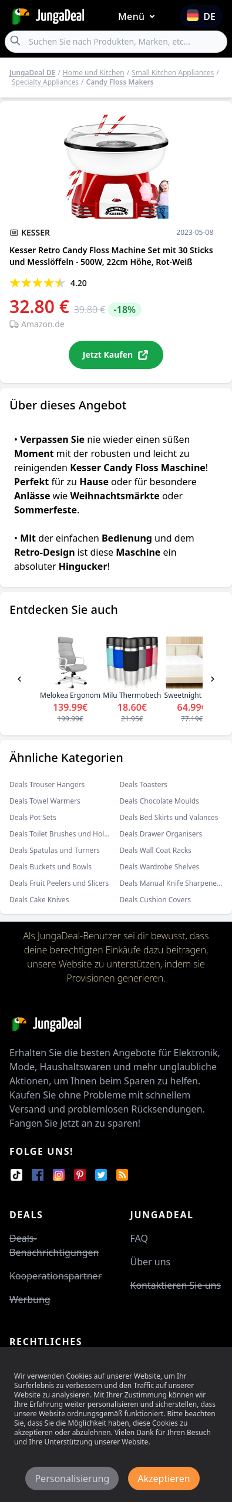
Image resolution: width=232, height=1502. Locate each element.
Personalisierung (72, 1478)
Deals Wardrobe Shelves (160, 867)
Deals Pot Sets (32, 817)
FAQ (139, 1238)
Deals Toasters (144, 784)
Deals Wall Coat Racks (155, 850)
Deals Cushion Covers (155, 900)
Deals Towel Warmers (44, 801)
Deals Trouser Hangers (47, 784)
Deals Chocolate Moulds (159, 801)
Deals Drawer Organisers (161, 834)
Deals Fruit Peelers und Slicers (59, 883)
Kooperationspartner (55, 1275)
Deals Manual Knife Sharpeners (171, 883)
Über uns (150, 1261)
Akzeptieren (163, 1478)
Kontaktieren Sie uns (175, 1285)
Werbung (30, 1299)
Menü (138, 16)
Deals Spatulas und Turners (54, 850)
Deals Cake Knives (39, 900)
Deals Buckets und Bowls (50, 867)
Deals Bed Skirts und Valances (169, 817)
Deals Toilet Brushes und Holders (64, 834)
